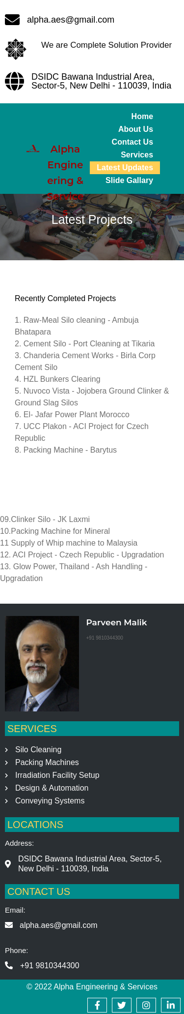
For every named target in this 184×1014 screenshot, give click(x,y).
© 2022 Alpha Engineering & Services (92, 987)
